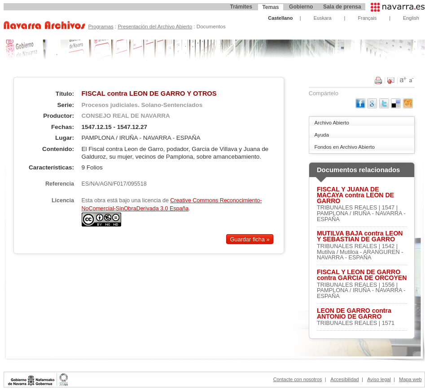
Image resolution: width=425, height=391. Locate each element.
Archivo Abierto (331, 122)
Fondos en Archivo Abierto (344, 147)
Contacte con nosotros (297, 379)
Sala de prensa (342, 7)
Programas (100, 26)
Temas (270, 7)
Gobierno (301, 7)
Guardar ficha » (249, 239)
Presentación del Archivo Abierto (155, 26)
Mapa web (410, 379)
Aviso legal (378, 379)
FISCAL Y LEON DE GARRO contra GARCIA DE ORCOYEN (362, 275)
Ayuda (321, 135)
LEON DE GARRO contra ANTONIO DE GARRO (354, 314)
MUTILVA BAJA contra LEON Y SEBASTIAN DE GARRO (360, 236)
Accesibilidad (344, 379)
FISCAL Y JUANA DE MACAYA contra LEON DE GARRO (355, 195)
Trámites (241, 7)
